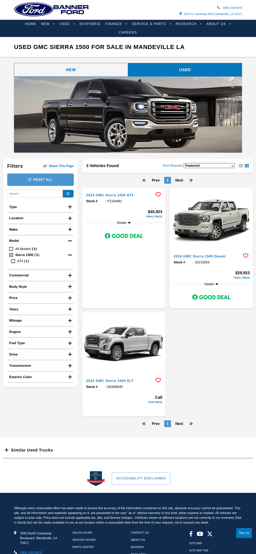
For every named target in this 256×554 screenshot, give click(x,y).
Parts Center (83, 547)
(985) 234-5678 (229, 7)
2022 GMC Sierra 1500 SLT (113, 380)
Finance (114, 24)
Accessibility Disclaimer (141, 478)
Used (65, 24)
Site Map (195, 543)
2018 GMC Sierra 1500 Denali (204, 256)
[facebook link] (191, 534)
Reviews (137, 547)
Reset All (40, 179)
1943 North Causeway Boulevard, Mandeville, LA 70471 (38, 538)
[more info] (123, 188)
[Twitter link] (210, 534)
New (46, 24)
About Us (216, 24)
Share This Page (58, 166)
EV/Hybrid (90, 24)
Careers (128, 32)
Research (187, 24)
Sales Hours (82, 532)
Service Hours (84, 539)
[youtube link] (200, 534)
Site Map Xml (199, 550)
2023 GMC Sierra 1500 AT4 (113, 195)
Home (30, 24)
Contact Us (140, 532)
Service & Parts (149, 24)
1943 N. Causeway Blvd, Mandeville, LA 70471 (211, 14)
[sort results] (209, 165)
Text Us (244, 533)
